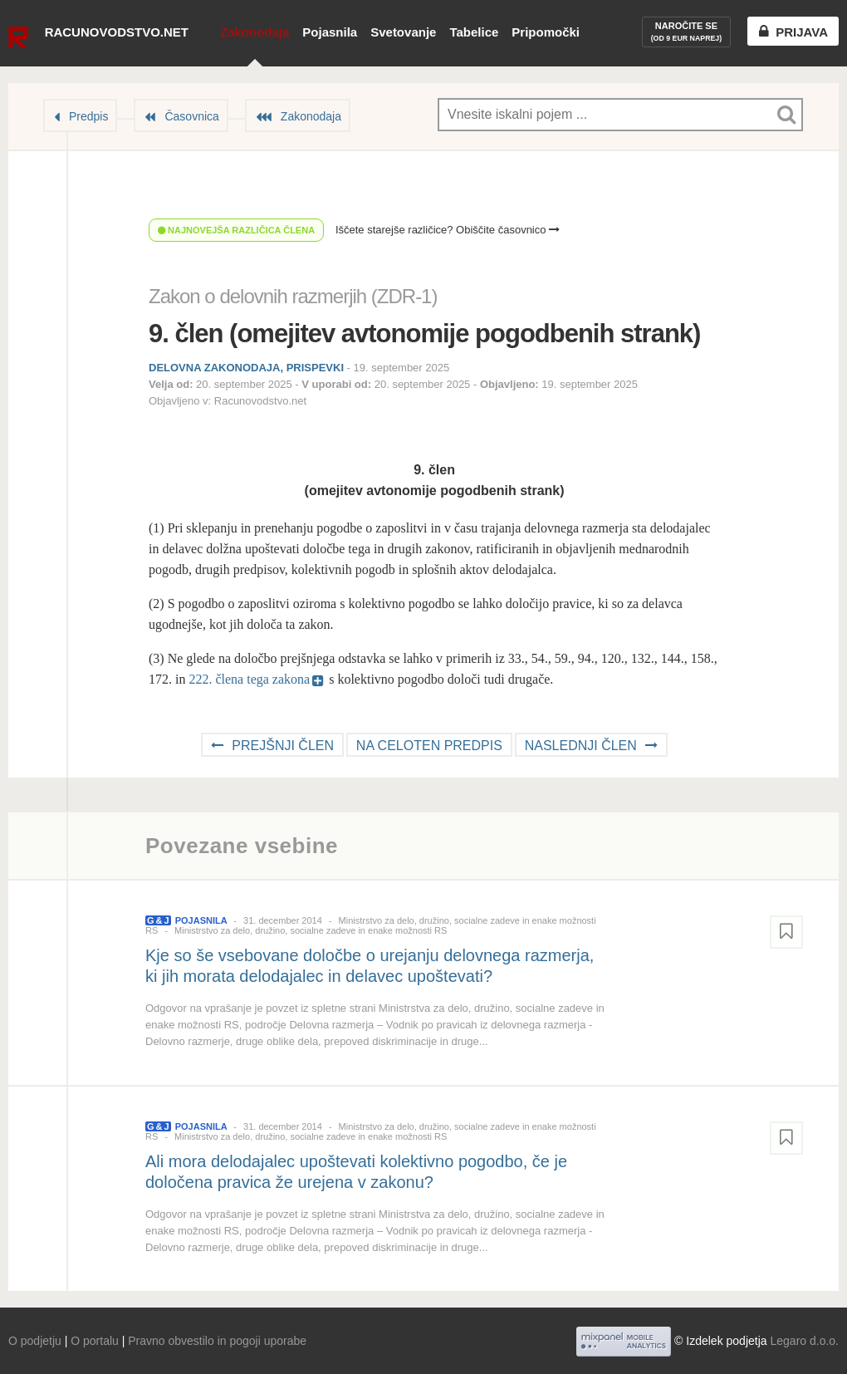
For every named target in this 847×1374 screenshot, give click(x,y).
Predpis (88, 116)
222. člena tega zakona (249, 679)
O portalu (95, 1340)
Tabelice (473, 32)
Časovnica (191, 116)
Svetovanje (403, 32)
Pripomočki (546, 32)
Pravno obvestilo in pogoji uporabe (217, 1340)
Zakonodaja (254, 32)
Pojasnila (329, 32)
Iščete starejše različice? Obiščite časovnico (447, 229)
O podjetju (34, 1340)
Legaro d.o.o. (804, 1340)
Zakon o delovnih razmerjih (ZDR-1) (293, 296)
